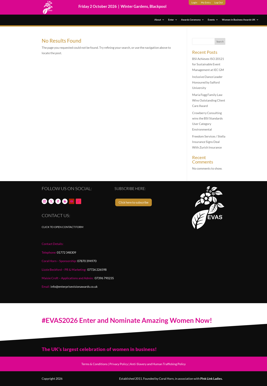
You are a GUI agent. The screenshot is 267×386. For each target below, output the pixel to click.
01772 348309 (66, 252)
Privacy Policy (118, 364)
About (157, 20)
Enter (171, 20)
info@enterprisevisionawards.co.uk (74, 286)
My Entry (206, 2)
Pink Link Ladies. (211, 378)
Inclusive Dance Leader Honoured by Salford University (207, 82)
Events (211, 20)
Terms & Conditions (94, 364)
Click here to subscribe (133, 202)
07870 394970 (86, 261)
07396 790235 (104, 278)
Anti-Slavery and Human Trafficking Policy (158, 364)
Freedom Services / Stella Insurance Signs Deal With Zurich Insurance (208, 141)
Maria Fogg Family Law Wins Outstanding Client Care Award (208, 100)
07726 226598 (97, 269)
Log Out (218, 2)
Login (194, 2)
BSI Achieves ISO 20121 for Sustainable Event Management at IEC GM (208, 64)
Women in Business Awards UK (238, 20)
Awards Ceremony (191, 20)
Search (220, 41)
